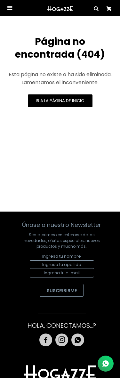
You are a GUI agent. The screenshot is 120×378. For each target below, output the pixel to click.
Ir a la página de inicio (60, 101)
